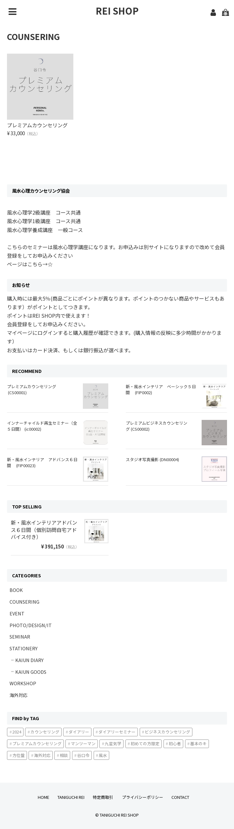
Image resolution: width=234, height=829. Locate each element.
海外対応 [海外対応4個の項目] (42, 755)
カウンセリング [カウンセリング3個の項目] (44, 732)
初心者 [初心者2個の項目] (175, 743)
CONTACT (180, 797)
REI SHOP (117, 10)
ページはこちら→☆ (30, 264)
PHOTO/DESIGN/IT (31, 624)
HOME (43, 797)
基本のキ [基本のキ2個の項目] (198, 743)
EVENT (17, 613)
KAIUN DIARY (29, 660)
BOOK (16, 590)
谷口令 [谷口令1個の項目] (83, 755)
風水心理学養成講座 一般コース (45, 229)
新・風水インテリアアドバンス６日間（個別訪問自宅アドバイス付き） (44, 530)
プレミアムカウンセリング (40, 125)
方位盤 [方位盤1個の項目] (18, 755)
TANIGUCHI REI (70, 797)
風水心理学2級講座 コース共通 (44, 212)
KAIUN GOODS (30, 671)
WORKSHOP (23, 683)
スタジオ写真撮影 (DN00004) (152, 459)
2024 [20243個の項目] (16, 732)
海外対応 (18, 695)
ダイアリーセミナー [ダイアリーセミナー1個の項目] (117, 732)
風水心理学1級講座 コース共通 (44, 221)
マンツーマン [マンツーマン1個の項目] (83, 743)
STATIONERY (23, 648)
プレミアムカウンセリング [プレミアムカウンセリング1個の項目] (37, 743)
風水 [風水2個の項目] (103, 755)
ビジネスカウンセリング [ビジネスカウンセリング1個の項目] (167, 732)
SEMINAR (20, 636)
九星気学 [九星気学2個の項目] (113, 743)
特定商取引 (103, 797)
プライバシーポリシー (142, 797)
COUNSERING (24, 601)
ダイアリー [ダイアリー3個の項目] (79, 732)
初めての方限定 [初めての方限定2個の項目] (144, 743)
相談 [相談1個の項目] (64, 755)
